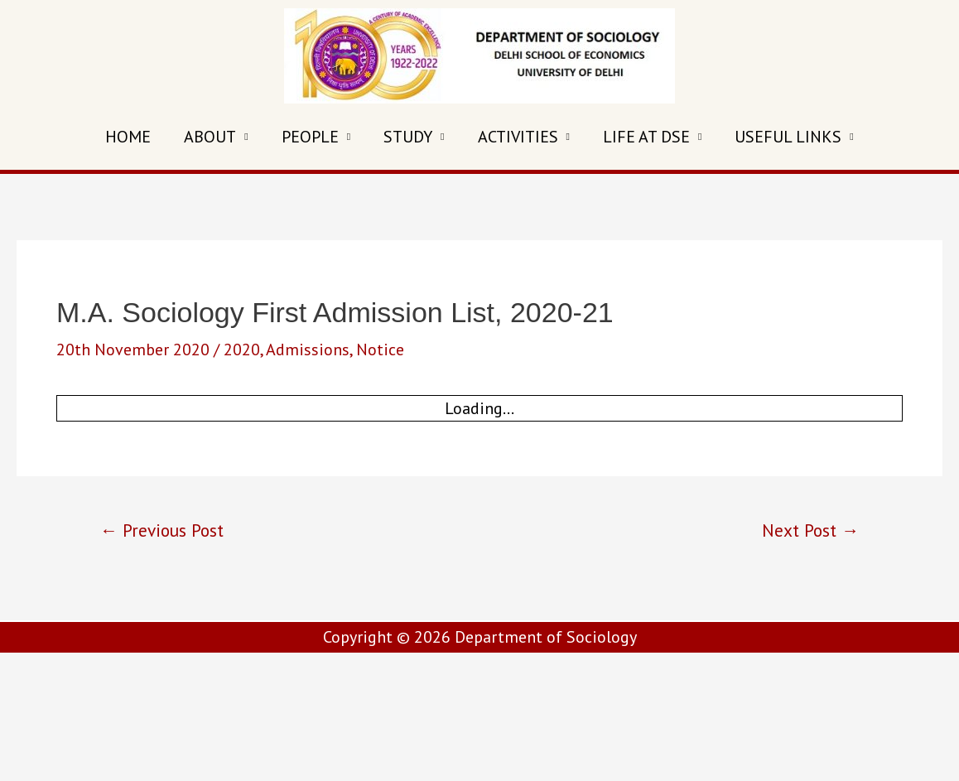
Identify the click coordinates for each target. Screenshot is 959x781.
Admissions (307, 349)
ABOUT (210, 136)
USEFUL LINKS (788, 136)
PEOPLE (310, 136)
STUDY (407, 136)
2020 (242, 349)
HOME (128, 136)
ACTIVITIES (518, 136)
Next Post (810, 530)
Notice (380, 349)
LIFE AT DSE (646, 136)
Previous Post (162, 530)
